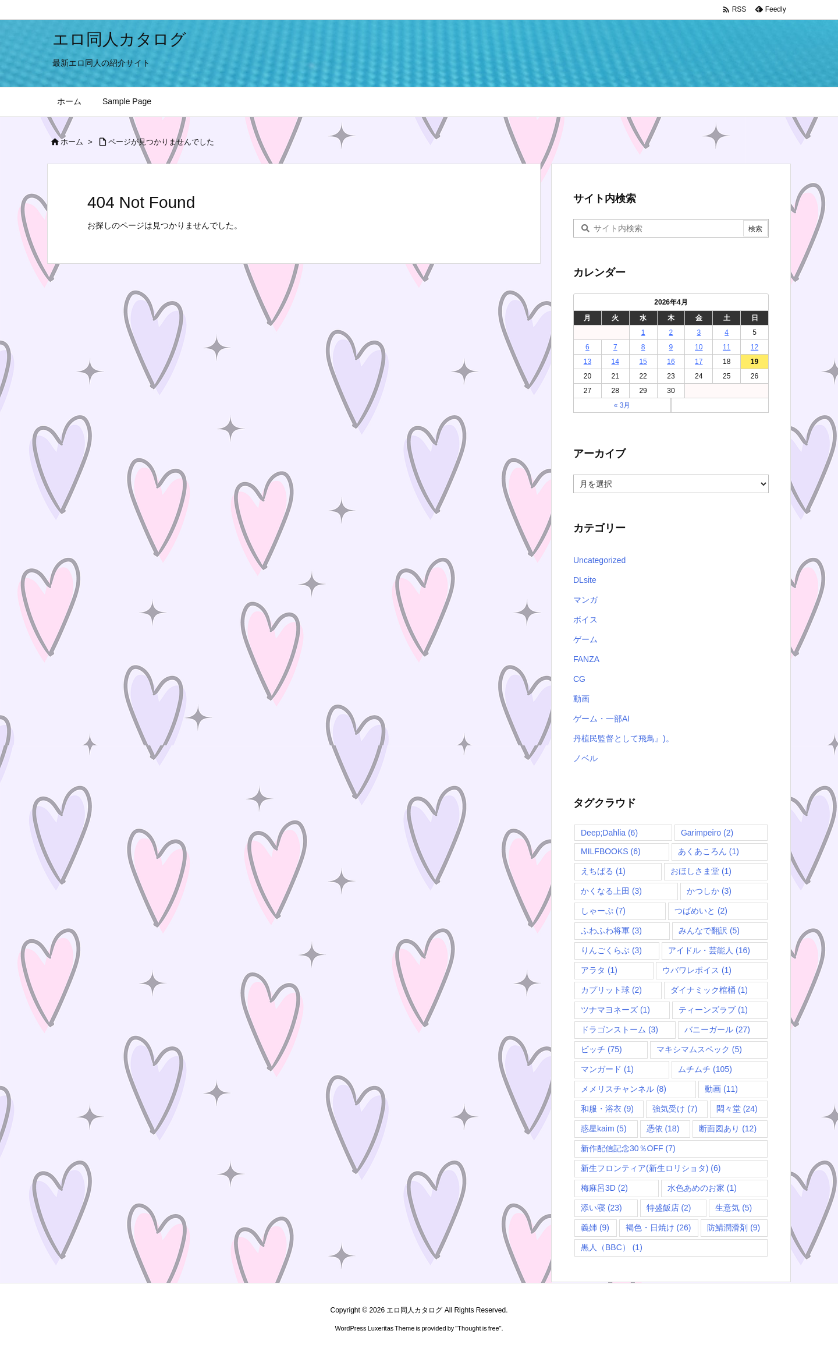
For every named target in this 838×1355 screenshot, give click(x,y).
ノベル (585, 758)
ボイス (585, 619)
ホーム (72, 141)
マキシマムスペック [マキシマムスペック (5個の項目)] (699, 1049)
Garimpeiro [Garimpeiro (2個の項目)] (707, 832)
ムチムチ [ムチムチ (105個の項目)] (705, 1069)
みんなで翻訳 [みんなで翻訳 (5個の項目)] (709, 930)
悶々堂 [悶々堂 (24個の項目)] (737, 1108)
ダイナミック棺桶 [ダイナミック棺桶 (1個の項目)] (709, 990)
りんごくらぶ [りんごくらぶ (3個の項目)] (611, 950)
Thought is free (478, 1328)
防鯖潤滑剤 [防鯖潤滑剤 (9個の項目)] (733, 1227)
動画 (581, 698)
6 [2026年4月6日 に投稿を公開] (587, 347)
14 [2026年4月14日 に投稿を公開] (615, 362)
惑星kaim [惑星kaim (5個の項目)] (604, 1128)
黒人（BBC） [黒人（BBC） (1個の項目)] (611, 1247)
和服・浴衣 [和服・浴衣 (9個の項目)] (607, 1108)
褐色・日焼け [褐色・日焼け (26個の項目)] (658, 1227)
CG (579, 679)
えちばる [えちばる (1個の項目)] (603, 871)
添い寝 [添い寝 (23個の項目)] (601, 1207)
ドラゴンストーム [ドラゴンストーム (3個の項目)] (619, 1029)
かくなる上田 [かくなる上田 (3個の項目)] (611, 891)
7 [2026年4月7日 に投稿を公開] (615, 347)
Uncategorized (599, 560)
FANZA (586, 659)
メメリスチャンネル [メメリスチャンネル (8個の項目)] (623, 1089)
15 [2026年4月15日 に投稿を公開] (643, 362)
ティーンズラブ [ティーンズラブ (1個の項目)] (713, 1009)
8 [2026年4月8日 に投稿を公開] (643, 347)
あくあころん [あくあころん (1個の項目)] (708, 851)
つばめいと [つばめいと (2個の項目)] (700, 910)
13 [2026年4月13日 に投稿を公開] (587, 362)
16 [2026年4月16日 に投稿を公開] (670, 362)
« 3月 (622, 405)
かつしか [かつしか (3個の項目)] (709, 891)
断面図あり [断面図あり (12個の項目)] (728, 1128)
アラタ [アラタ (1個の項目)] (599, 970)
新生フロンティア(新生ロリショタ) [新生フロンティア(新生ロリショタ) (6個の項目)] (650, 1168)
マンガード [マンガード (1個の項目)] (607, 1069)
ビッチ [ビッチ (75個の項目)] (601, 1049)
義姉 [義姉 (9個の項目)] (595, 1227)
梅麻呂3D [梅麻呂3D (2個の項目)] (604, 1188)
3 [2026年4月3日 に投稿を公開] (699, 332)
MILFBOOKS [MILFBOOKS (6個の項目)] (611, 851)
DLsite (584, 580)
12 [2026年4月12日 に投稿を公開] (754, 347)
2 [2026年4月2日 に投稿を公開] (671, 332)
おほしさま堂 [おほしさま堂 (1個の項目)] (701, 871)
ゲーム (585, 639)
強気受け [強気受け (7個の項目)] (674, 1108)
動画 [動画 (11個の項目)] (721, 1089)
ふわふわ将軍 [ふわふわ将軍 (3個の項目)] (611, 930)
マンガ (585, 599)
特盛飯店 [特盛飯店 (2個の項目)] (669, 1207)
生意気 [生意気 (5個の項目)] (733, 1207)
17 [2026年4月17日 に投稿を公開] (698, 362)
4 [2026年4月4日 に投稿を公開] (727, 332)
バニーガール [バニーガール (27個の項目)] (717, 1029)
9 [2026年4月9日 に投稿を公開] (671, 347)
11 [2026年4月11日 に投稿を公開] (726, 347)
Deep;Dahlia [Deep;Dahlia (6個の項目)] (609, 832)
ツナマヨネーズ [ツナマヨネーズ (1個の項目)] (615, 1009)
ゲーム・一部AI (601, 718)
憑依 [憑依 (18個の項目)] (663, 1128)
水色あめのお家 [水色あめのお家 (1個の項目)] (702, 1188)
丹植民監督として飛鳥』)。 (623, 738)
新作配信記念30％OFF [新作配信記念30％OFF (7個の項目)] (628, 1148)
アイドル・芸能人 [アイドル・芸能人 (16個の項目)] (709, 950)
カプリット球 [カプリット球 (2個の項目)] (611, 990)
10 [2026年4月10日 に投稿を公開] (698, 347)
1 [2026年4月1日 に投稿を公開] (643, 332)
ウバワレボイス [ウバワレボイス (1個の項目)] (697, 970)
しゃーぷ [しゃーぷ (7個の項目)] (603, 910)
